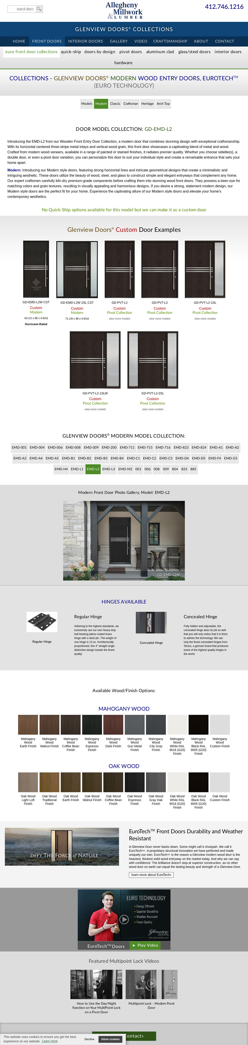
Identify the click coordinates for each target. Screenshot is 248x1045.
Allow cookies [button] (110, 1039)
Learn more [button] (50, 1041)
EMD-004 (37, 447)
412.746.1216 (224, 7)
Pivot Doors (130, 52)
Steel (194, 52)
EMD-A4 (36, 458)
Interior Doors (85, 41)
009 (166, 469)
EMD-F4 (214, 458)
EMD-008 (73, 447)
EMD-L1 (77, 469)
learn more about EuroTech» (151, 874)
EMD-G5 (230, 458)
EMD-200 (109, 447)
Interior (228, 52)
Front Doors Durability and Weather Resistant (186, 835)
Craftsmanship (170, 41)
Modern (101, 103)
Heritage (147, 103)
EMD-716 (163, 447)
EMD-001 (19, 447)
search (25, 9)
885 (193, 469)
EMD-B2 (84, 458)
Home (19, 41)
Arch (163, 103)
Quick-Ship (71, 52)
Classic (115, 103)
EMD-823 (181, 447)
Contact (224, 41)
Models (86, 103)
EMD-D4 (182, 458)
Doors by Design (99, 52)
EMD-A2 (232, 447)
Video (141, 41)
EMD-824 (199, 447)
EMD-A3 (20, 458)
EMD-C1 (133, 458)
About (201, 41)
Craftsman (130, 103)
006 (148, 469)
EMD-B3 (101, 458)
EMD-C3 (165, 458)
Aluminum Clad (160, 52)
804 (175, 469)
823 (184, 469)
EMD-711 (127, 447)
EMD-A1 (216, 447)
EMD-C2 (149, 458)
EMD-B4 (117, 458)
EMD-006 (55, 447)
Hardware (123, 63)
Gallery (119, 41)
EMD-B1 (68, 458)
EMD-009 (91, 447)
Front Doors (47, 41)
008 (157, 469)
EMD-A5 (52, 458)
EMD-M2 (125, 469)
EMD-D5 (198, 458)
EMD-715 (145, 447)
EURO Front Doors (31, 52)
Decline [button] (90, 1039)
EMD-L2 (93, 469)
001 (138, 469)
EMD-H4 (61, 469)
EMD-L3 (108, 469)
